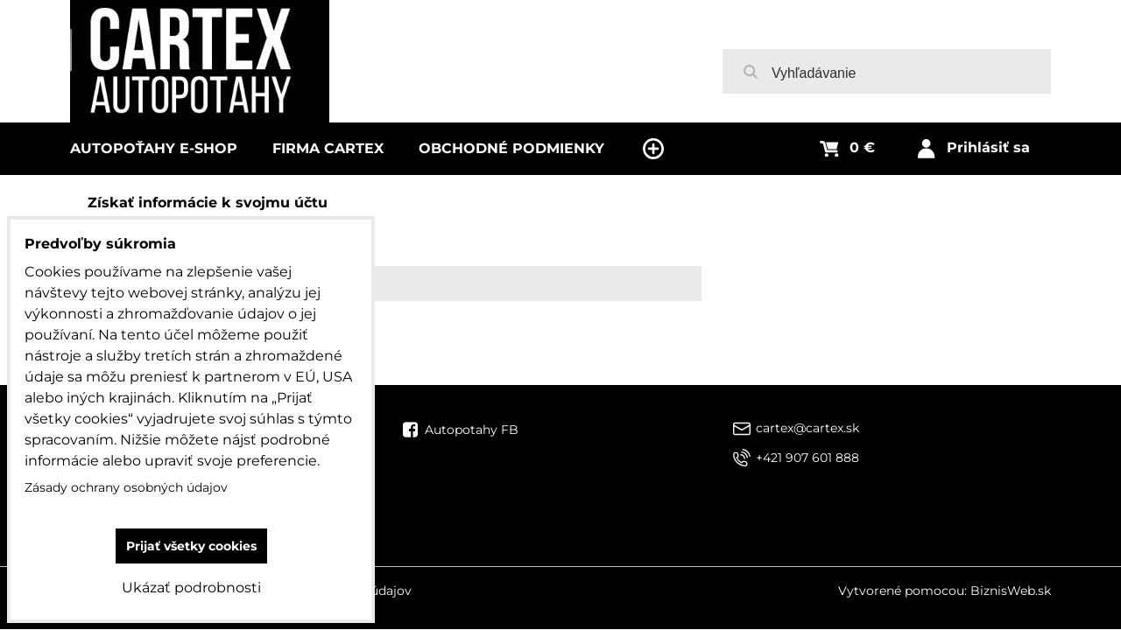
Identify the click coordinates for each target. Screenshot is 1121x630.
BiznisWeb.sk (1010, 590)
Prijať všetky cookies (191, 546)
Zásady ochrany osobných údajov (126, 487)
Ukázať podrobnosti (191, 587)
